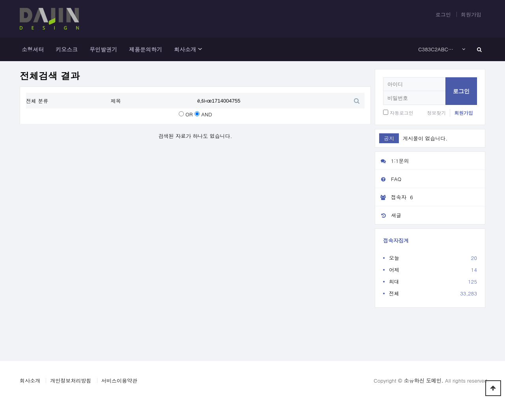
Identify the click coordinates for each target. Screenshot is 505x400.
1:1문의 (392, 160)
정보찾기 (436, 112)
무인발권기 (103, 49)
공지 (389, 138)
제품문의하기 (145, 49)
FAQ (388, 179)
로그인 (443, 14)
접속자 (395, 197)
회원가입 (471, 14)
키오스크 (67, 49)
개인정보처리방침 (70, 380)
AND (206, 114)
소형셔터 (33, 49)
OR (189, 114)
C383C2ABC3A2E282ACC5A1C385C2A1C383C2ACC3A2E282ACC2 (437, 49)
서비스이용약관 (119, 380)
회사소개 (185, 49)
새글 (388, 215)
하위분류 (200, 49)
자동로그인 (401, 112)
